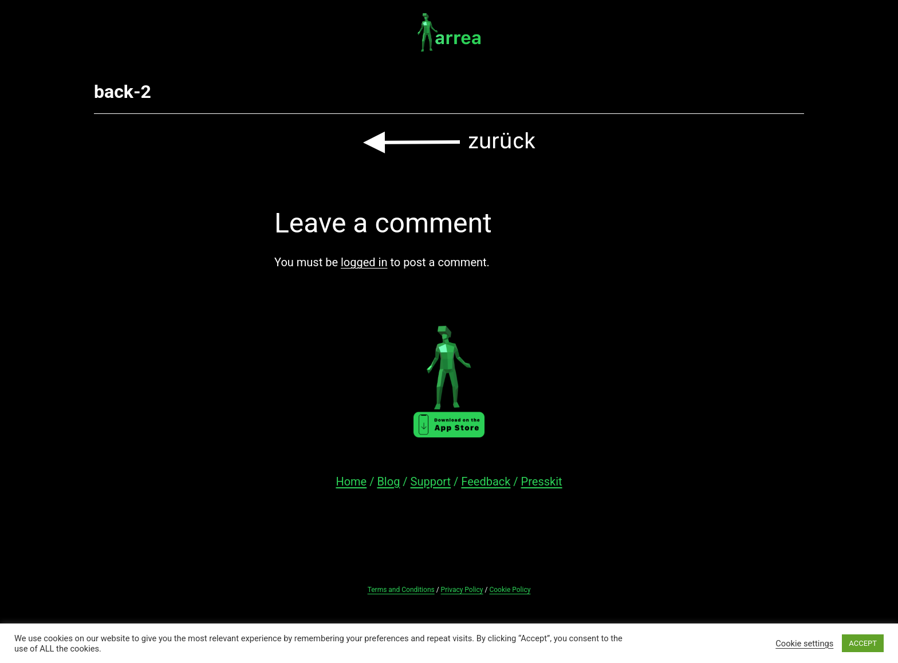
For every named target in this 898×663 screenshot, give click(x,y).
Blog (388, 481)
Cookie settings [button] (804, 643)
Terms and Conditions (401, 590)
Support (431, 481)
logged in (364, 262)
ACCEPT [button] (863, 643)
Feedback (485, 481)
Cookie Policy (509, 590)
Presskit (541, 481)
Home (351, 481)
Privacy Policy (462, 590)
